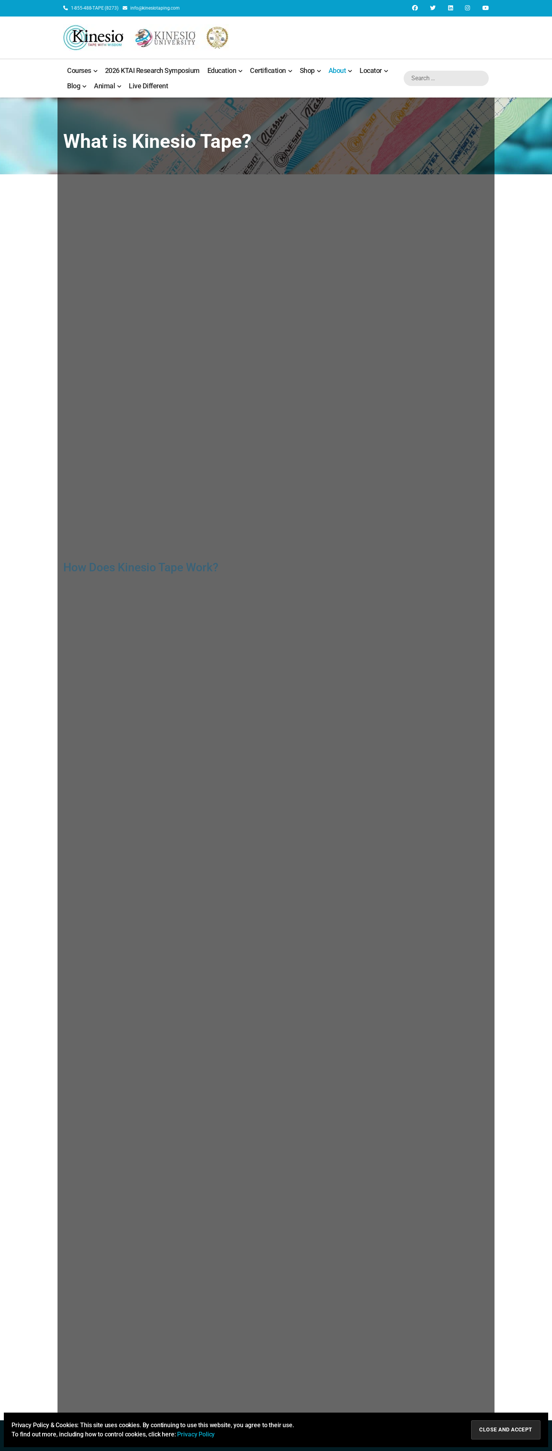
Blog (76, 86)
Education (225, 70)
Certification (271, 70)
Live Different (148, 86)
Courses (82, 70)
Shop (310, 70)
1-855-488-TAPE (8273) (90, 8)
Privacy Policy (196, 1434)
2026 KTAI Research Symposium (152, 70)
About (340, 70)
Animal (107, 86)
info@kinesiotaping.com (151, 8)
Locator (374, 70)
